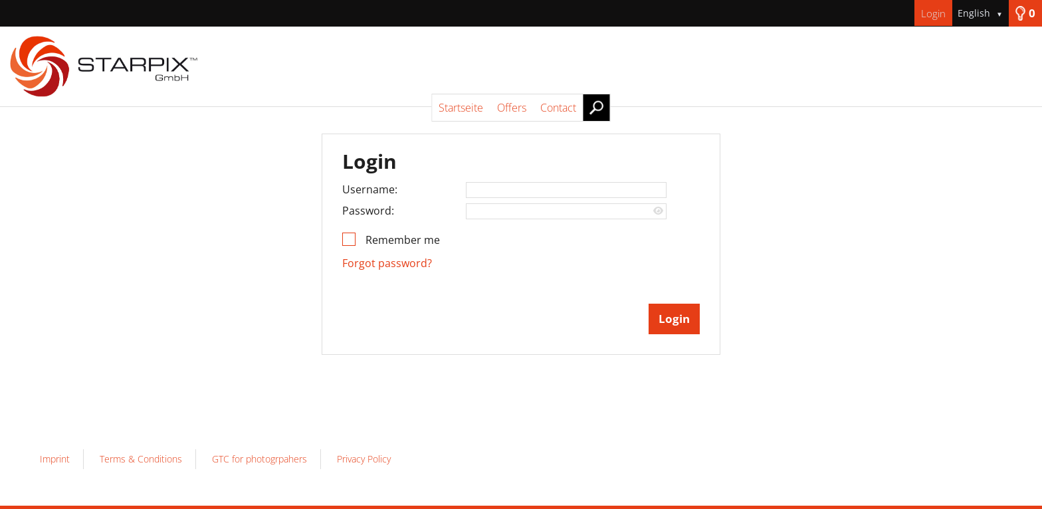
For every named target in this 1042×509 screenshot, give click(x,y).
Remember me (402, 240)
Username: (369, 189)
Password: (368, 210)
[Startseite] (521, 66)
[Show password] (658, 211)
